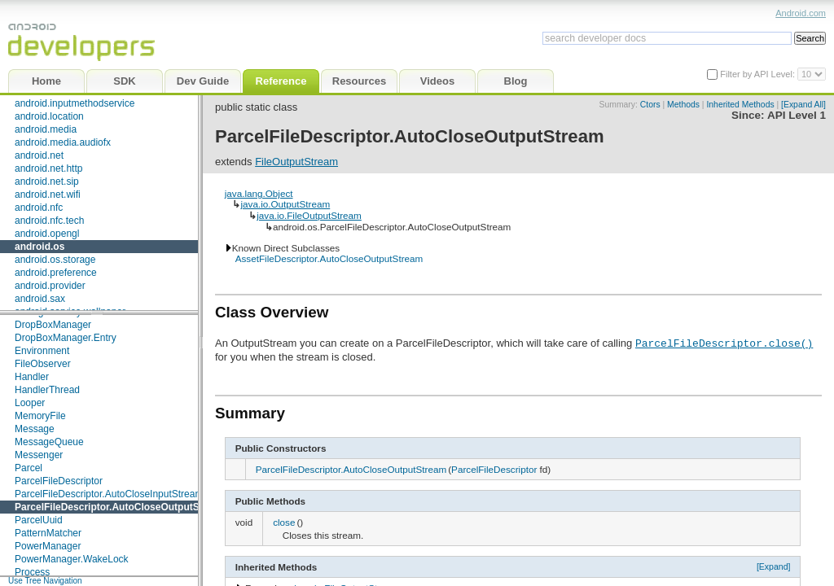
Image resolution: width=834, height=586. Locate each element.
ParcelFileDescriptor (59, 481)
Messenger (39, 455)
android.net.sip (47, 181)
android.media (46, 129)
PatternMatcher (48, 533)
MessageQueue (49, 442)
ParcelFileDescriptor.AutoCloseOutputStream (120, 507)
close (284, 522)
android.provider (50, 285)
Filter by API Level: (758, 74)
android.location (49, 116)
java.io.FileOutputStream (309, 215)
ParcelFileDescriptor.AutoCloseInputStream (109, 494)
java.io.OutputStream (285, 204)
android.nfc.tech (49, 220)
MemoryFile (40, 416)
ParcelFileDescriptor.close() (724, 342)
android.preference (56, 272)
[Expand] (774, 566)
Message (35, 429)
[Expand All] (803, 104)
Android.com (800, 13)
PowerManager (48, 546)
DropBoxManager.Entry (65, 337)
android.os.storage (55, 259)
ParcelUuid (39, 520)
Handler (32, 377)
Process (32, 572)
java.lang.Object (259, 193)
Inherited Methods (740, 104)
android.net (39, 155)
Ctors (650, 104)
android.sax (40, 298)
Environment (42, 350)
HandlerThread (47, 390)
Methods (683, 104)
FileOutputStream (296, 161)
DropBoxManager (53, 324)
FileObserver (43, 364)
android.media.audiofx (63, 142)
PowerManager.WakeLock (72, 559)
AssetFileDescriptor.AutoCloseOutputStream (329, 258)
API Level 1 (796, 115)
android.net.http (48, 168)
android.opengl (47, 233)
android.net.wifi (48, 194)
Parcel (28, 468)
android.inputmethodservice (74, 103)
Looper (30, 403)
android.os (39, 246)
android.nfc (39, 207)
